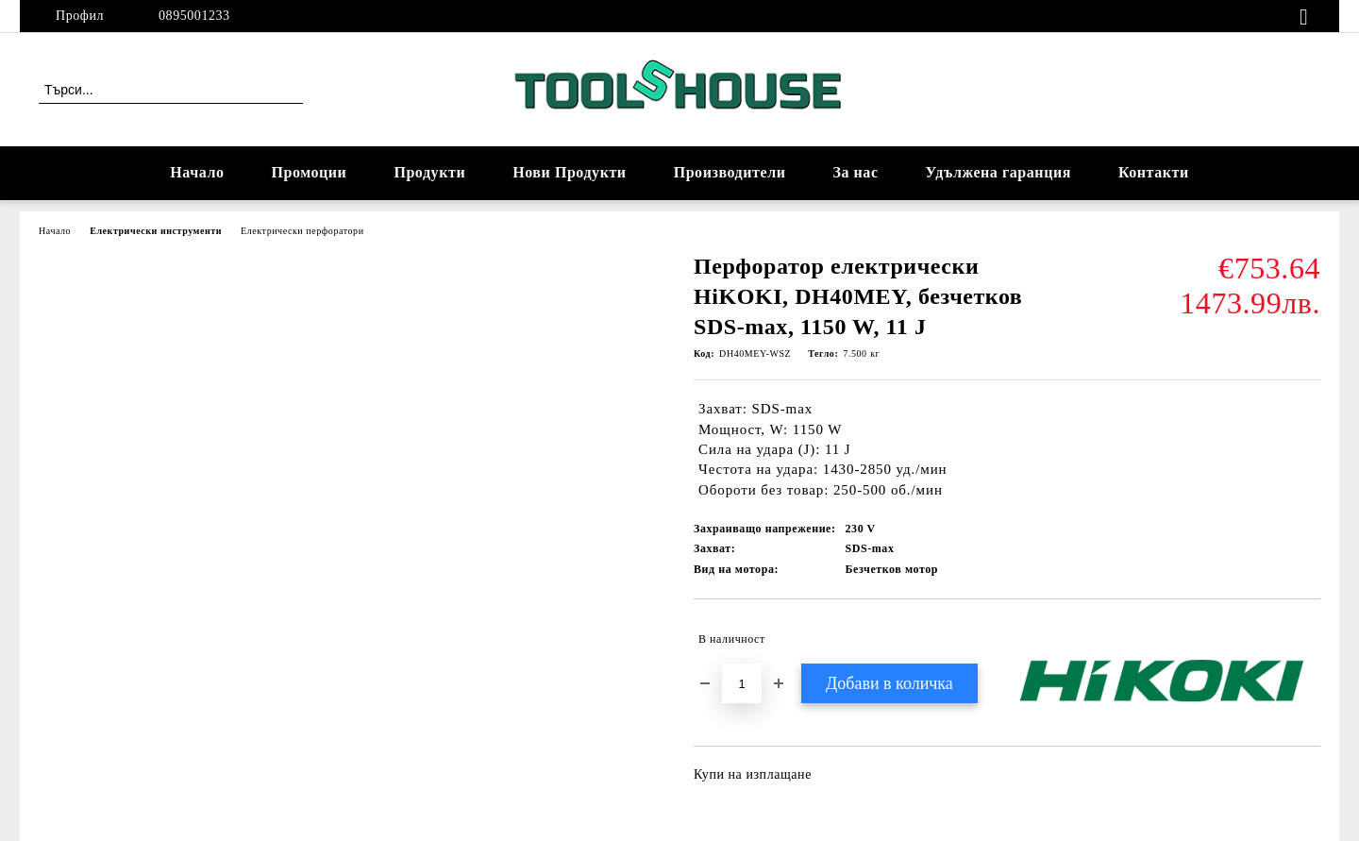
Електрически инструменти (156, 231)
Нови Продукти (569, 172)
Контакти (1153, 172)
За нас (855, 172)
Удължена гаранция (998, 172)
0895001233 (194, 15)
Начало (197, 172)
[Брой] (742, 683)
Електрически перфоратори (302, 231)
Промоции (309, 172)
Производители (730, 172)
